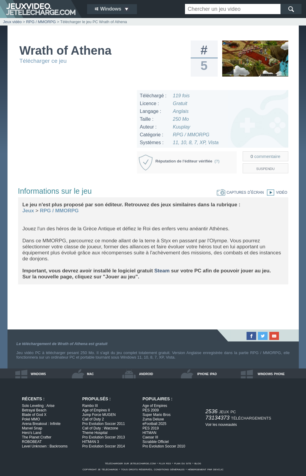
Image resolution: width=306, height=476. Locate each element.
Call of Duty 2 (93, 419)
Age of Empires (155, 406)
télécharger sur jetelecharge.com (130, 463)
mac (90, 373)
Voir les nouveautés (221, 425)
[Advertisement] (75, 132)
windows (38, 373)
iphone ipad (207, 373)
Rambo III (90, 406)
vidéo (275, 192)
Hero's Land (31, 433)
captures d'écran (240, 192)
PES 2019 (151, 428)
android (146, 373)
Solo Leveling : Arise (38, 406)
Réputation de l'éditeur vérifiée (188, 161)
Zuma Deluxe (153, 419)
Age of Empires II (96, 410)
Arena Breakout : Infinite (41, 424)
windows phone (271, 373)
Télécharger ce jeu (43, 61)
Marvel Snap (32, 428)
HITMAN (149, 433)
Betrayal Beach (34, 410)
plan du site (182, 463)
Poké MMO (31, 419)
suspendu (265, 168)
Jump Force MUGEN (99, 415)
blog (198, 463)
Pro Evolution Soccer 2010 (164, 446)
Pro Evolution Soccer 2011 (103, 424)
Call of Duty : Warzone (100, 428)
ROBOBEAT (32, 442)
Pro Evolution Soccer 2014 (103, 446)
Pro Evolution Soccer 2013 (103, 437)
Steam (162, 271)
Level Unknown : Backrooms (45, 446)
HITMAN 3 (90, 442)
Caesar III (150, 437)
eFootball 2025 (154, 424)
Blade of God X (34, 415)
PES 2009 (151, 410)
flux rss (165, 463)
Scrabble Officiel (156, 442)
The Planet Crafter (36, 437)
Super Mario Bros (157, 415)
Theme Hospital (95, 433)
